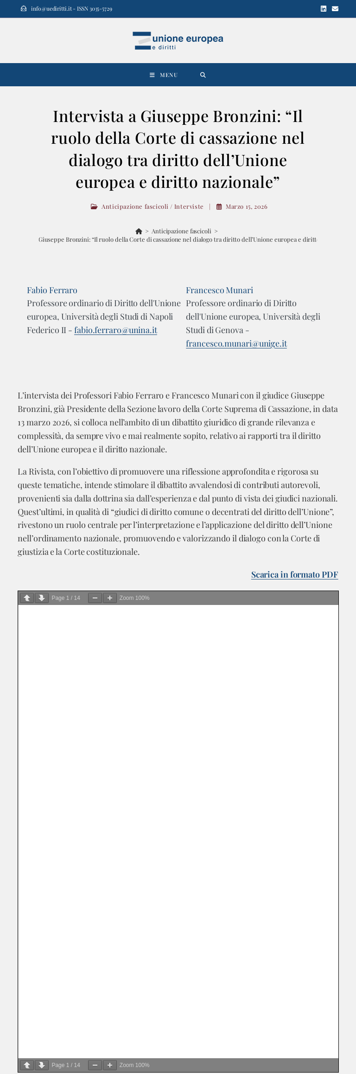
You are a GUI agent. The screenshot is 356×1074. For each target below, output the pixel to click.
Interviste (189, 206)
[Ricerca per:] (203, 74)
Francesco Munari (219, 290)
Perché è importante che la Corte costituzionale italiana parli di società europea (134, 756)
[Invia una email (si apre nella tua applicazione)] (333, 8)
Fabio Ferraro (52, 290)
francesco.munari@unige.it (236, 343)
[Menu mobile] (164, 74)
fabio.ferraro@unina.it (115, 329)
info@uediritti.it (230, 896)
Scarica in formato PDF (294, 574)
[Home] (138, 231)
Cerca (35, 650)
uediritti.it (224, 885)
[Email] (98, 997)
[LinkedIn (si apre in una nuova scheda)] (323, 8)
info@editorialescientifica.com (68, 924)
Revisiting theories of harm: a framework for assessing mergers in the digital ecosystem (145, 766)
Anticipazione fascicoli (135, 206)
